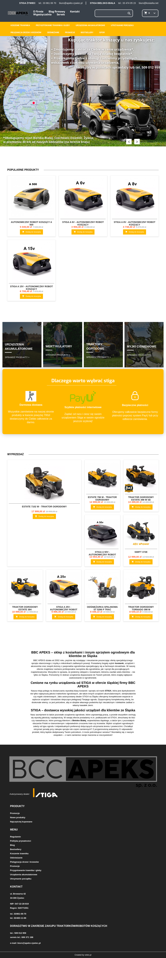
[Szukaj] (114, 13)
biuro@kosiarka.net (148, 3)
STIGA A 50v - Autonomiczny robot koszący (102, 554)
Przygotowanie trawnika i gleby (53, 25)
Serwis (61, 14)
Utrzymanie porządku (122, 25)
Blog (12, 845)
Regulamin (15, 836)
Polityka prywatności (20, 841)
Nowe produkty (17, 817)
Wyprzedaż (15, 454)
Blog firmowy (57, 11)
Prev (129, 141)
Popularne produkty (23, 169)
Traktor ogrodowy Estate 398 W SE (141, 498)
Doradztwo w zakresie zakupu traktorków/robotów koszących (58, 926)
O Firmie (38, 11)
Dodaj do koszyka (31, 232)
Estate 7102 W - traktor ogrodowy (44, 506)
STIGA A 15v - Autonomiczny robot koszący (31, 287)
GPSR (102, 32)
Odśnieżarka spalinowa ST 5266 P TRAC (102, 608)
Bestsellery (87, 32)
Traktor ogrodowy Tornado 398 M (141, 608)
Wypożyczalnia (42, 14)
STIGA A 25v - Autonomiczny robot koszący (63, 609)
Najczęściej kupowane (21, 821)
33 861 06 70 (49, 3)
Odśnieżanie (53, 32)
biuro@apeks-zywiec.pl (71, 3)
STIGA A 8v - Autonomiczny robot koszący (134, 223)
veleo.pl (88, 955)
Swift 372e (141, 552)
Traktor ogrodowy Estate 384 (25, 608)
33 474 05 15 (129, 3)
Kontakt (75, 11)
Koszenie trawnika (20, 25)
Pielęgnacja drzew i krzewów (26, 32)
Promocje (70, 32)
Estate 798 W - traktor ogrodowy (102, 498)
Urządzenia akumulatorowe (90, 25)
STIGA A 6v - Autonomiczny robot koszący (83, 223)
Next (137, 141)
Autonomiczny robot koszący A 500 (31, 223)
